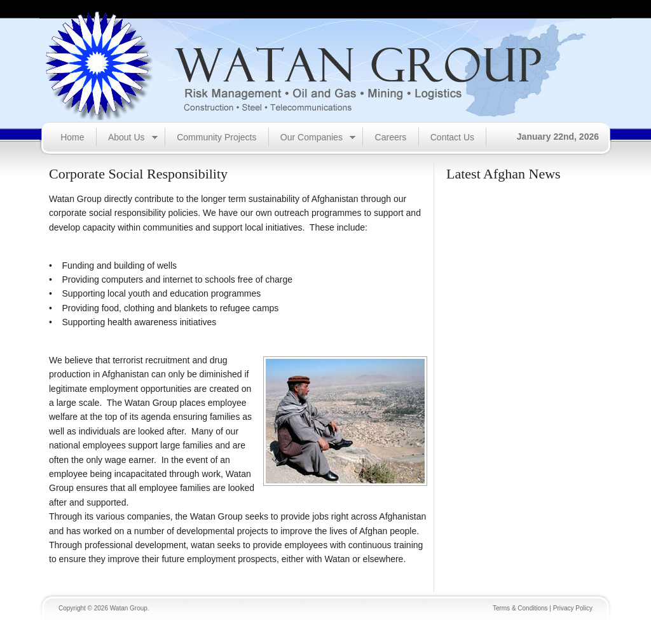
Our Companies (312, 138)
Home (72, 137)
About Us (127, 138)
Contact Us (452, 137)
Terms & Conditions (520, 608)
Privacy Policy (573, 608)
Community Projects (216, 137)
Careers (391, 137)
